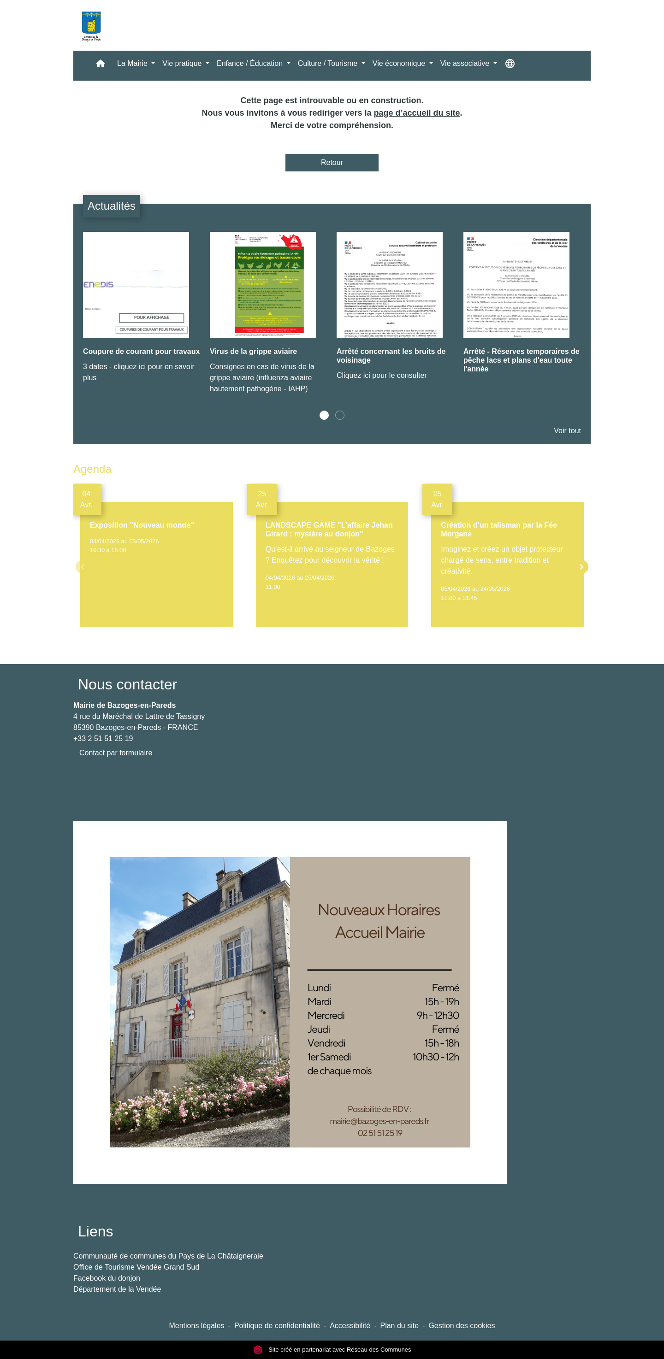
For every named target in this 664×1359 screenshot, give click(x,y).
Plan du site (399, 1326)
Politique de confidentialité (277, 1326)
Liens (95, 1231)
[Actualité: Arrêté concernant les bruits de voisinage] (395, 311)
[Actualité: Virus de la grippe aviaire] (268, 318)
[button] (100, 65)
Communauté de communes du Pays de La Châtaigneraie (168, 1256)
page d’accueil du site (417, 113)
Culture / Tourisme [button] (329, 63)
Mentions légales (196, 1326)
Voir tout (567, 431)
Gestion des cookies (461, 1326)
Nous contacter (127, 684)
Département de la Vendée (117, 1289)
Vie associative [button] (466, 63)
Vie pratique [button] (183, 63)
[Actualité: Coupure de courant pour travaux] (142, 312)
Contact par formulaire (115, 753)
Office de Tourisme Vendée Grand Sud (136, 1267)
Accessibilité (350, 1326)
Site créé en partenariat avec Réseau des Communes (332, 1349)
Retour (332, 162)
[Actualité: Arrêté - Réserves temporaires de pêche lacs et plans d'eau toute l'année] (522, 310)
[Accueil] (91, 25)
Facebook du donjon (106, 1278)
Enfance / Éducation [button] (251, 63)
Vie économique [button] (400, 63)
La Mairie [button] (133, 63)
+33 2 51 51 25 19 (103, 738)
